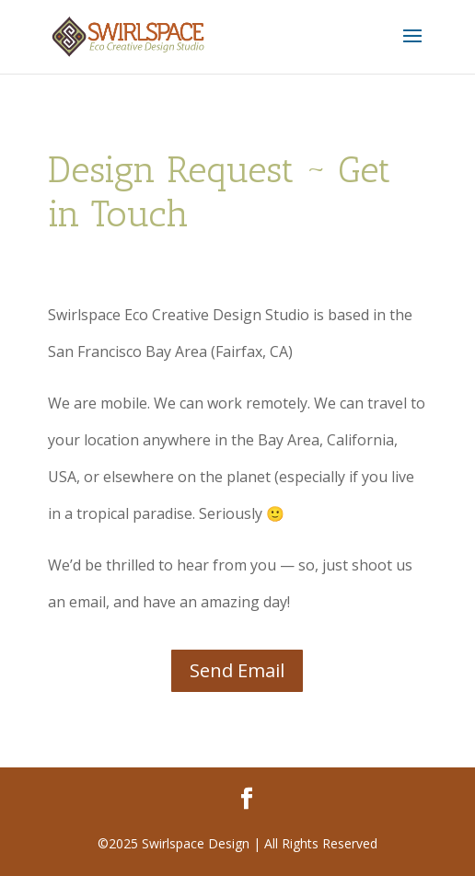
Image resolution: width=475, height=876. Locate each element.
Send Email (237, 670)
